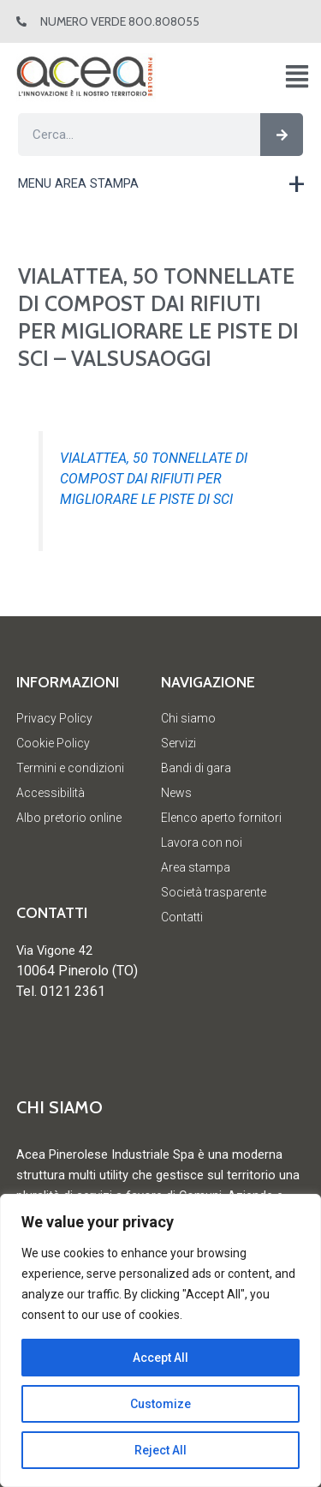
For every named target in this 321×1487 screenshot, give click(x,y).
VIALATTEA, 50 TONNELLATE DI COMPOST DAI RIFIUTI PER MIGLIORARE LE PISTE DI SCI (153, 478)
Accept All (160, 1357)
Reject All (160, 1450)
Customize (160, 1404)
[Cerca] (281, 134)
